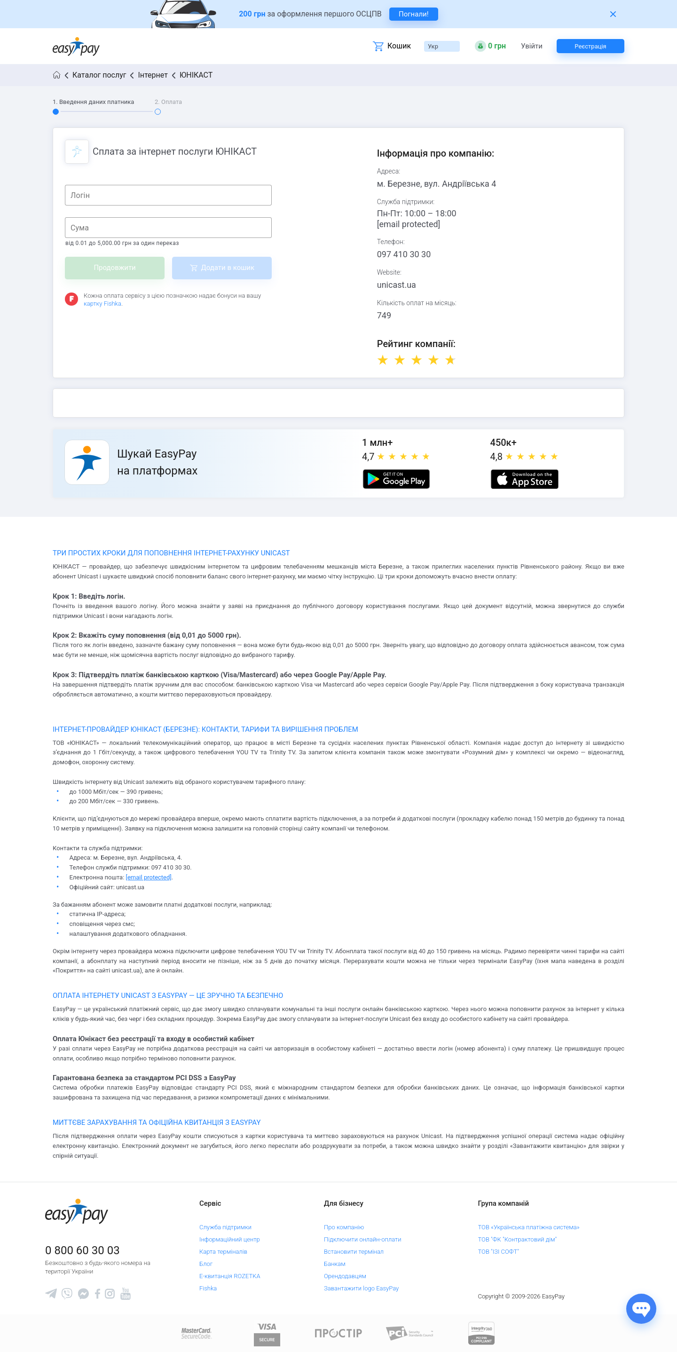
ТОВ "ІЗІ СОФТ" (498, 1251)
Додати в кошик (227, 267)
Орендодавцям (345, 1276)
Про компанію (344, 1227)
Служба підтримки (225, 1227)
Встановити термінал (354, 1251)
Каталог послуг (99, 75)
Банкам (335, 1263)
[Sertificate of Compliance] (410, 1332)
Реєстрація (590, 46)
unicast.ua (396, 285)
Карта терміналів (223, 1251)
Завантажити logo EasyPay (361, 1288)
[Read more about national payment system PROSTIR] (338, 1332)
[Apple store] (524, 479)
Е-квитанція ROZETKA (229, 1276)
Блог (206, 1263)
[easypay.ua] (76, 46)
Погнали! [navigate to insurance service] (414, 14)
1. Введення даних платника (93, 101)
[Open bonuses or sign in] (490, 46)
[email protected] (409, 224)
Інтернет (152, 75)
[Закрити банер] (613, 14)
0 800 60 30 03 (82, 1250)
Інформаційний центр (229, 1239)
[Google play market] (396, 479)
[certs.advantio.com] (481, 1332)
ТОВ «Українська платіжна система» (529, 1227)
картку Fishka (102, 303)
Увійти (532, 46)
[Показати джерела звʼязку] (641, 1309)
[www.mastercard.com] (196, 1332)
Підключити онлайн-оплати (362, 1239)
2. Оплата (168, 101)
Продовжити (114, 267)
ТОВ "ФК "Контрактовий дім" (517, 1239)
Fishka (208, 1288)
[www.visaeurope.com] (267, 1332)
